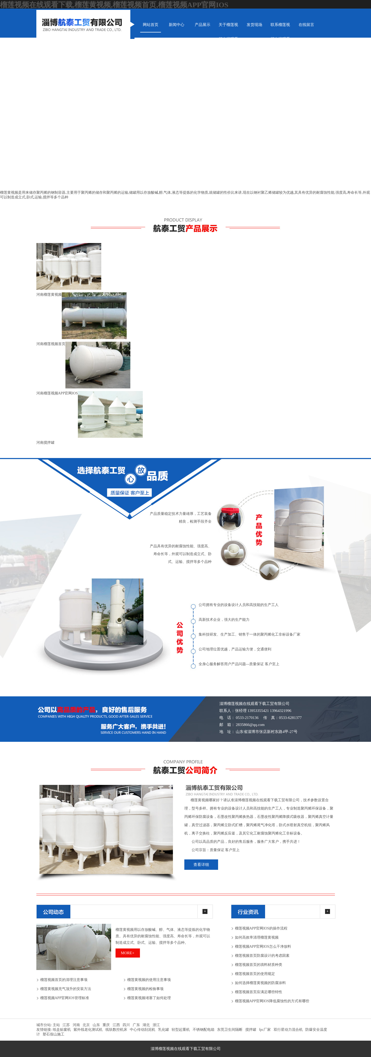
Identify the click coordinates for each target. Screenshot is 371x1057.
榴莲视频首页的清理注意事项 (63, 980)
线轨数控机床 (116, 1030)
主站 (56, 1025)
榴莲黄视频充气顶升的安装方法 (65, 989)
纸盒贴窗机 (62, 1030)
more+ (127, 953)
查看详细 (201, 865)
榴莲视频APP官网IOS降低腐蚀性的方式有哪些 (272, 1001)
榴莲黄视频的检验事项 (145, 989)
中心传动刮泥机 (142, 1030)
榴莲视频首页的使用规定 (255, 974)
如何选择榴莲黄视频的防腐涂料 (260, 983)
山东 (96, 1025)
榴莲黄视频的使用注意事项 (149, 980)
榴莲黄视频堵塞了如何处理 (149, 998)
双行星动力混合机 (288, 1030)
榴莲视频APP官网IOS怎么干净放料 (263, 946)
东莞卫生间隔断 (229, 1030)
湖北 (146, 1025)
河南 (76, 1025)
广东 (136, 1025)
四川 (126, 1025)
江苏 (66, 1025)
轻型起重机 (181, 1030)
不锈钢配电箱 (203, 1030)
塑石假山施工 (53, 1034)
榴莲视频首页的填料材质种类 (258, 965)
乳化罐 (163, 1030)
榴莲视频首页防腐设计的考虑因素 (262, 956)
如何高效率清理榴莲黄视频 (257, 937)
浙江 (156, 1025)
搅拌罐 (250, 1030)
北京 (86, 1025)
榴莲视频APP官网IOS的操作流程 (261, 928)
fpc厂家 (265, 1030)
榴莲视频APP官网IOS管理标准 (64, 998)
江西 (116, 1025)
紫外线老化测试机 (88, 1030)
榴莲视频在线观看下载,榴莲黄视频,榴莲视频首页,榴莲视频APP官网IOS (114, 5)
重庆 (106, 1025)
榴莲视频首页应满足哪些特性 (258, 992)
